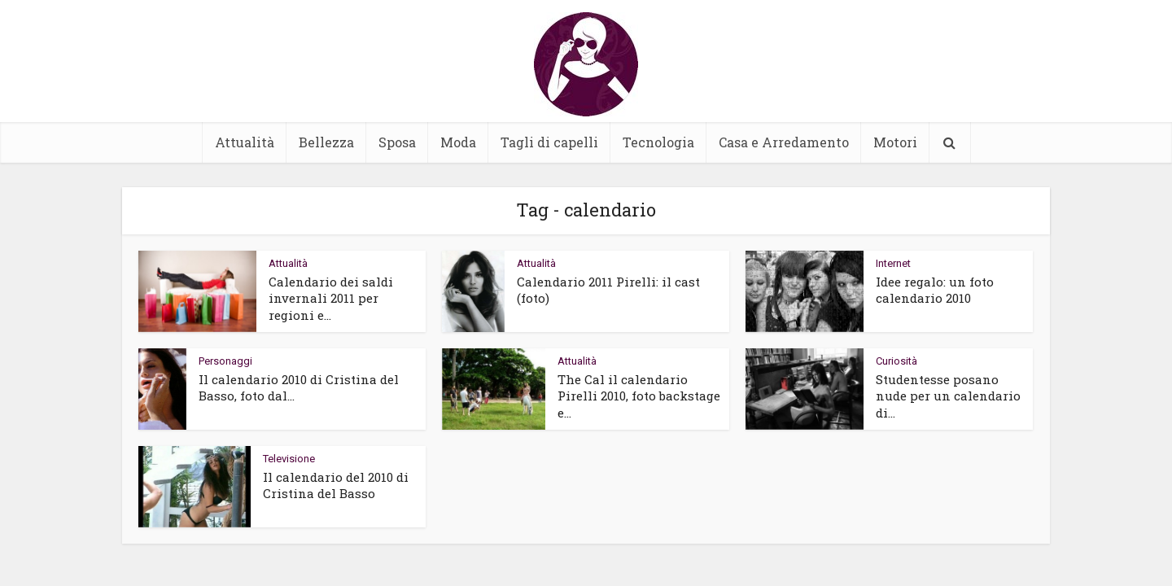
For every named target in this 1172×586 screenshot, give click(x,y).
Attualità (244, 142)
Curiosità (896, 361)
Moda (458, 142)
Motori (895, 142)
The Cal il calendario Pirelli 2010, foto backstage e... (639, 396)
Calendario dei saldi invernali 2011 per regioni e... (331, 298)
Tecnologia (658, 142)
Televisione (289, 459)
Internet (893, 263)
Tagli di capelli (549, 142)
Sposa (397, 142)
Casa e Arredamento (784, 142)
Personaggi (225, 361)
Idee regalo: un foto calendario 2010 (935, 289)
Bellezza (326, 142)
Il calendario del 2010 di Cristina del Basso (336, 485)
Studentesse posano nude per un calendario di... (948, 396)
